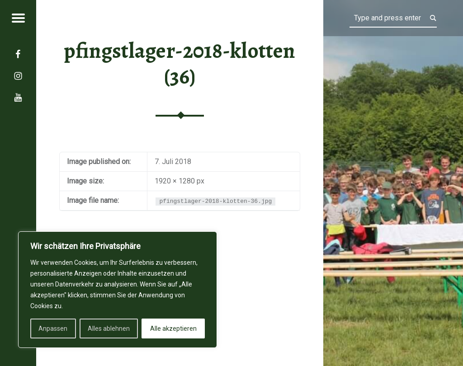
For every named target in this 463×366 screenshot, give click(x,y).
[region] (117, 289)
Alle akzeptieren (173, 328)
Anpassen (52, 328)
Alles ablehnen (109, 328)
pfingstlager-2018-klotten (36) (179, 63)
